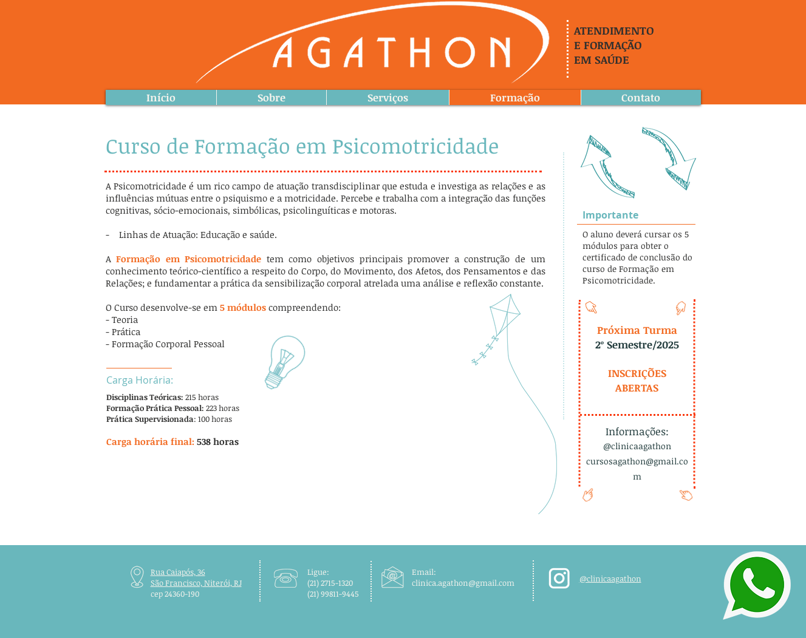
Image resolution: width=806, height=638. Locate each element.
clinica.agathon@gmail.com (463, 582)
